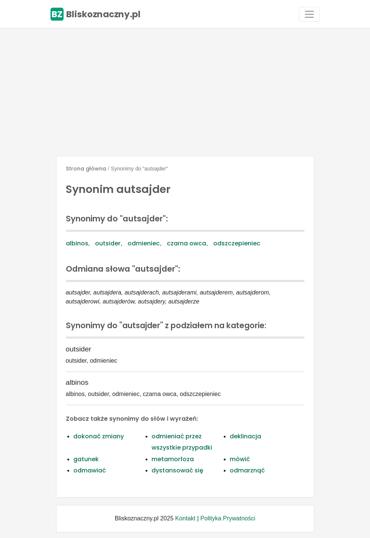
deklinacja (245, 436)
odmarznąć (247, 470)
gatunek (86, 459)
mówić (240, 459)
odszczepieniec (236, 243)
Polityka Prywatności (228, 518)
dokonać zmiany (98, 436)
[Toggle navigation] (309, 14)
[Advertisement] (185, 92)
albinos (77, 243)
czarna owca (186, 243)
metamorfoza (173, 459)
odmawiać (89, 470)
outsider (107, 243)
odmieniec (144, 243)
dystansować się (177, 470)
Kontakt (185, 518)
